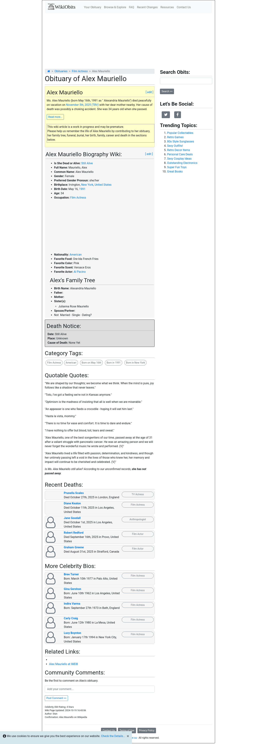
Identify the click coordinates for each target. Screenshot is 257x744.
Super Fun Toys (177, 167)
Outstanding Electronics (182, 163)
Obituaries (60, 71)
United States (103, 184)
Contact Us (184, 7)
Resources (167, 7)
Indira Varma (72, 603)
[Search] (186, 81)
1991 (82, 189)
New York (87, 184)
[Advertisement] (128, 40)
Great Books (175, 171)
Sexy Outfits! (175, 145)
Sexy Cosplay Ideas (179, 158)
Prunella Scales (74, 493)
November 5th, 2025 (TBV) (82, 105)
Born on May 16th (91, 362)
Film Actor (137, 534)
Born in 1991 (114, 362)
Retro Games (175, 137)
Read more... (55, 116)
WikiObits (61, 6)
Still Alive (87, 163)
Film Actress (80, 71)
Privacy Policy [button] (146, 730)
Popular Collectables (180, 133)
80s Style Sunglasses (180, 141)
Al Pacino (80, 271)
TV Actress (138, 494)
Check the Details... (113, 736)
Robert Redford (74, 532)
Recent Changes (147, 7)
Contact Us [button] (109, 730)
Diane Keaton (72, 503)
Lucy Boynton (72, 633)
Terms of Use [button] (127, 730)
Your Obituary (92, 7)
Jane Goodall (72, 518)
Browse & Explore (115, 7)
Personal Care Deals (180, 154)
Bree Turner (71, 574)
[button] (166, 114)
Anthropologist (138, 519)
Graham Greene (74, 547)
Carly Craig (71, 618)
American (75, 254)
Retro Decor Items (178, 150)
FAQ (131, 7)
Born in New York (135, 362)
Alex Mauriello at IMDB (63, 664)
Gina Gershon (72, 589)
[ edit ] (149, 92)
